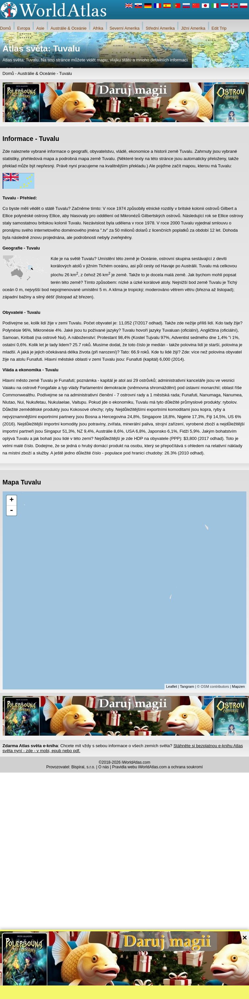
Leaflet (171, 686)
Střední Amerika (160, 28)
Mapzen (238, 686)
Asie (40, 28)
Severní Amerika (125, 28)
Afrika (98, 28)
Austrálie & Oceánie (69, 28)
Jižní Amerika (193, 28)
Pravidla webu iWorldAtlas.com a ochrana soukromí (157, 767)
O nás (103, 767)
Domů (5, 28)
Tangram (187, 686)
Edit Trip (219, 28)
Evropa (23, 28)
